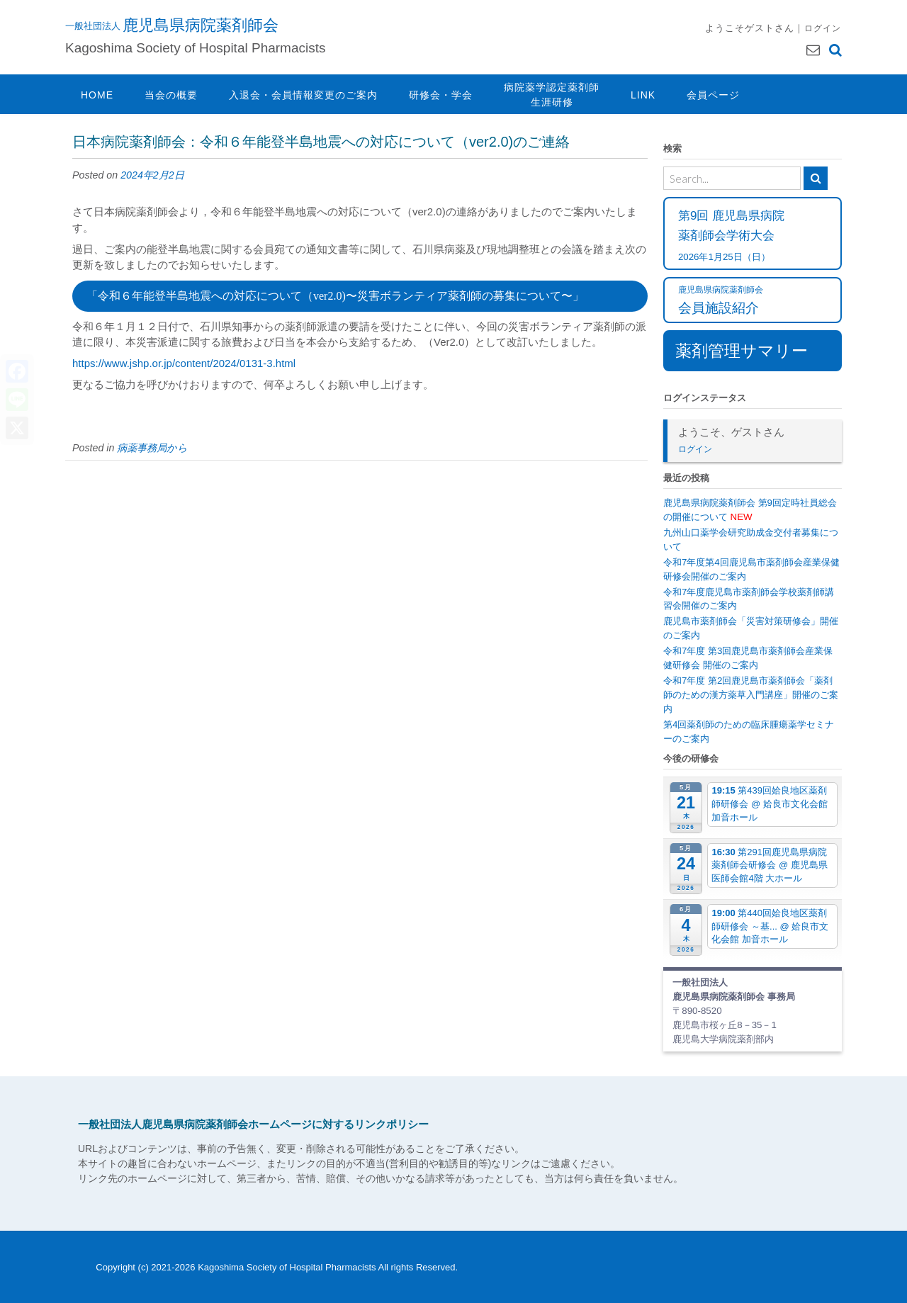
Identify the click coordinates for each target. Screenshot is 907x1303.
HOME (97, 95)
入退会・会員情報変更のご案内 (303, 95)
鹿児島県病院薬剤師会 (200, 24)
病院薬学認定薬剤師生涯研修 (551, 94)
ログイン (822, 28)
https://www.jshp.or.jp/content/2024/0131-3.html (183, 363)
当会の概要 (171, 95)
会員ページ (713, 95)
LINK (643, 95)
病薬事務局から (152, 447)
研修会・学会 (441, 95)
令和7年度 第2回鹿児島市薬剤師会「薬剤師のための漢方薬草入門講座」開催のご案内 (750, 694)
